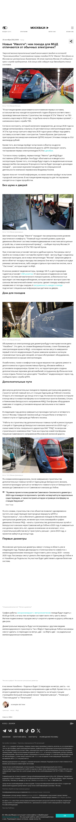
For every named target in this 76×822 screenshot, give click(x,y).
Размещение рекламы (49, 737)
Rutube (21, 731)
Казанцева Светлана (18, 705)
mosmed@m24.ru (41, 780)
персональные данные (10, 817)
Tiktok (27, 731)
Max (33, 731)
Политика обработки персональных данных (16, 789)
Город (22, 40)
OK (65, 816)
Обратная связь (19, 737)
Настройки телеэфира (9, 743)
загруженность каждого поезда (48, 285)
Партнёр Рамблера (8, 808)
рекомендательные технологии (40, 792)
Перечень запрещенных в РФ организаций (31, 743)
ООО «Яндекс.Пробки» (64, 797)
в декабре (48, 150)
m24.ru (8, 746)
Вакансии (6, 737)
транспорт (5, 710)
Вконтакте (10, 731)
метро (12, 710)
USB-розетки (27, 274)
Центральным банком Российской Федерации (16, 797)
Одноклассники (16, 731)
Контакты (33, 737)
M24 (13, 723)
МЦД (17, 710)
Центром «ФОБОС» (33, 795)
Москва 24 (38, 28)
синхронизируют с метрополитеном (33, 612)
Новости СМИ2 (7, 717)
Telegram (4, 731)
